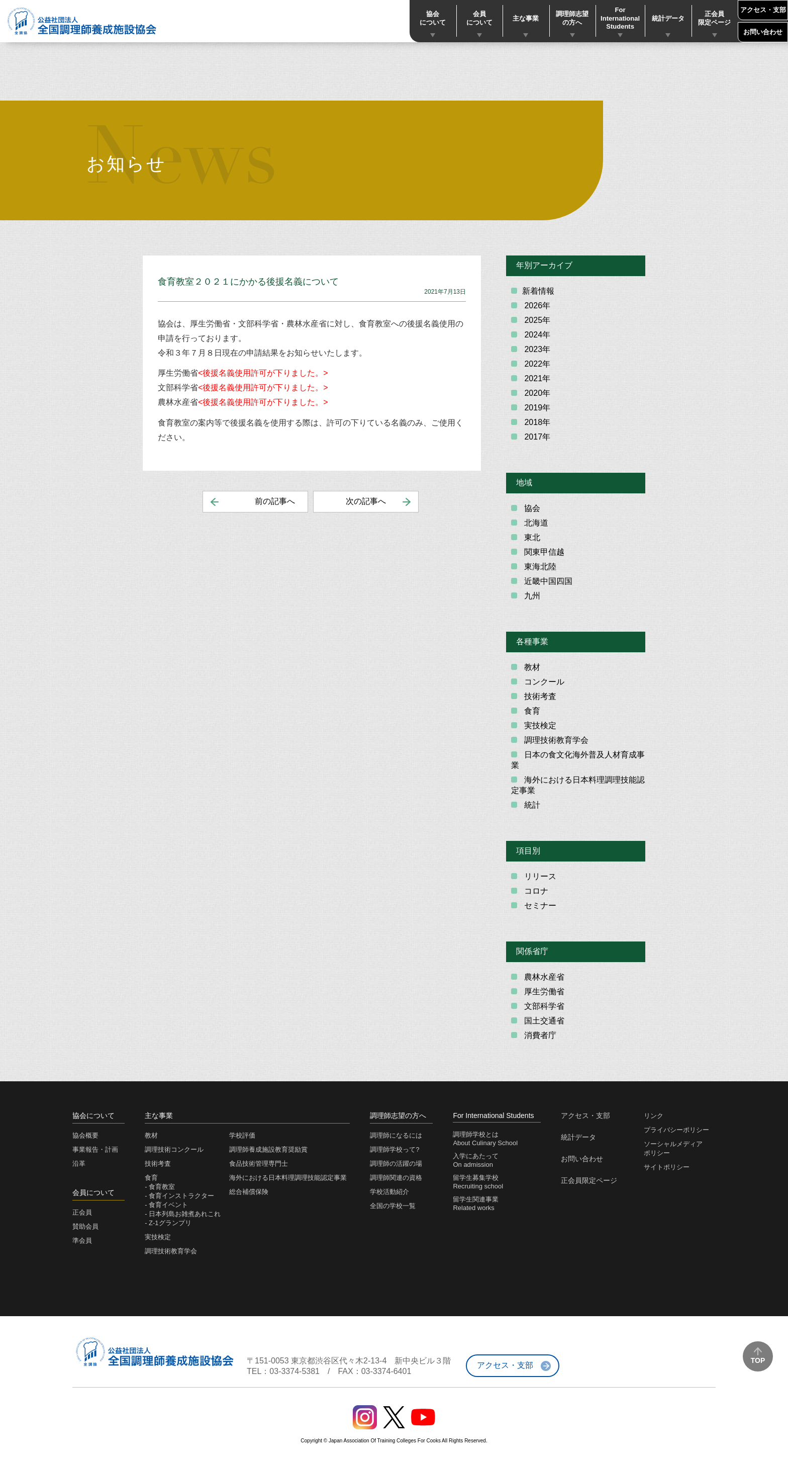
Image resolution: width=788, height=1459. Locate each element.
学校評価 (242, 1135)
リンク (653, 1116)
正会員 (82, 1212)
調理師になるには (396, 1135)
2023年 (536, 349)
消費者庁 (539, 1035)
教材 (531, 667)
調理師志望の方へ (572, 18)
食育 (531, 711)
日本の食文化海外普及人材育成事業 (578, 759)
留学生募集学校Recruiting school (478, 1182)
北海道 (535, 523)
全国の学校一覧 (393, 1206)
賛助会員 (85, 1226)
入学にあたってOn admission (476, 1160)
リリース (539, 876)
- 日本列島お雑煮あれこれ (183, 1214)
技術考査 (539, 696)
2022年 (536, 364)
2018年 (536, 422)
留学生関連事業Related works (476, 1203)
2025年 (536, 320)
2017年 (536, 437)
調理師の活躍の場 (396, 1163)
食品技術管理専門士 (258, 1163)
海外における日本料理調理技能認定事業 (578, 785)
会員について (479, 18)
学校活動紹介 (389, 1191)
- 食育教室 (160, 1186)
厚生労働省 (543, 991)
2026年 (536, 305)
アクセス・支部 (763, 10)
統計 (531, 805)
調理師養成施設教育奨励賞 (268, 1149)
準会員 (82, 1240)
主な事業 (526, 18)
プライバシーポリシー (676, 1130)
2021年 (536, 378)
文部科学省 (543, 1006)
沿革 (78, 1163)
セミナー (539, 905)
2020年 (536, 393)
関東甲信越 (543, 552)
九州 (531, 595)
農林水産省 (543, 977)
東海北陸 (539, 566)
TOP (758, 1360)
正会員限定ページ (714, 18)
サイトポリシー (667, 1167)
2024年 (536, 334)
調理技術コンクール (174, 1149)
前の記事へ (275, 501)
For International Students (620, 18)
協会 (531, 508)
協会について (433, 18)
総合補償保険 (248, 1191)
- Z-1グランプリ (168, 1223)
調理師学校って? (394, 1149)
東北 (531, 537)
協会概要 (85, 1135)
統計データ (668, 18)
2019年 (536, 407)
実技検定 (539, 725)
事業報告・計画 (95, 1149)
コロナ (535, 891)
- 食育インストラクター (179, 1195)
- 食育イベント (166, 1205)
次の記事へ (366, 501)
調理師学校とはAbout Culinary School (485, 1139)
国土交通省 (543, 1020)
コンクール (543, 681)
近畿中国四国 (547, 581)
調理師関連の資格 (396, 1177)
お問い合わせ (762, 32)
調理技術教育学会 (555, 740)
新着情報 (538, 291)
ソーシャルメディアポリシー (673, 1148)
